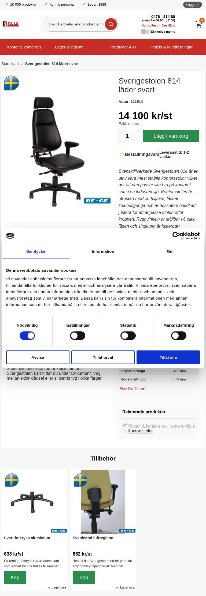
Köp (15, 577)
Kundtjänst (150, 25)
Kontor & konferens (24, 47)
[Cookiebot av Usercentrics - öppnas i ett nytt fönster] (176, 236)
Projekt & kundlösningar (171, 47)
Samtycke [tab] (35, 251)
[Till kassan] (200, 24)
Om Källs (168, 25)
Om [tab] (170, 251)
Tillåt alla (168, 357)
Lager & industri (69, 47)
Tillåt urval (103, 357)
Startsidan (10, 64)
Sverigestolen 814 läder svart (52, 64)
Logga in (192, 5)
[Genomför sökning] (111, 24)
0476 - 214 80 (163, 16)
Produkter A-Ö (123, 47)
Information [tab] (103, 251)
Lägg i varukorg (171, 136)
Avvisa (37, 357)
